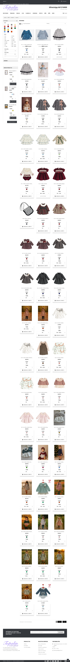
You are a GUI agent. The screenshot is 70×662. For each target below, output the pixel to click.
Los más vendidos (27, 647)
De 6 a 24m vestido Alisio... (27, 79)
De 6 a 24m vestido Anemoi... (59, 392)
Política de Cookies (41, 652)
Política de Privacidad (42, 650)
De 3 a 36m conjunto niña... (43, 601)
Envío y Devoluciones (42, 643)
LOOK (23, 13)
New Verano (5, 13)
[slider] (5, 56)
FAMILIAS (18, 13)
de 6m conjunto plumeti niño (15, 70)
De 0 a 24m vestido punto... (59, 427)
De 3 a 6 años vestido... (59, 44)
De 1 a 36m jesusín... (27, 601)
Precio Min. (10, 50)
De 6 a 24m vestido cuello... (26, 288)
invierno (6, 60)
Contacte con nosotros (42, 654)
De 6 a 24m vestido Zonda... (59, 288)
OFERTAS (40, 13)
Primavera (12, 13)
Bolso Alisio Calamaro (27, 218)
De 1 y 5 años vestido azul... (26, 44)
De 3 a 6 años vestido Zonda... (43, 288)
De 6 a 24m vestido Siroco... (43, 322)
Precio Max (10, 53)
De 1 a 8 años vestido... (59, 462)
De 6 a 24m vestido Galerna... (43, 218)
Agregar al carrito (13, 84)
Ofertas (25, 643)
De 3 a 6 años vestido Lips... (43, 114)
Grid (20, 23)
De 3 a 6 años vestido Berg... (26, 427)
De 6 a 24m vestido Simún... (26, 392)
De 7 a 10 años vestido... (27, 566)
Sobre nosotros (41, 649)
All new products (12, 121)
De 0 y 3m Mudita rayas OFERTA (15, 87)
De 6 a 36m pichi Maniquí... (59, 531)
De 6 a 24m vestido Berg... (43, 427)
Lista (21, 23)
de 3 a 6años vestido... (43, 148)
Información (56, 641)
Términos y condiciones (42, 647)
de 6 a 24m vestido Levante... (26, 148)
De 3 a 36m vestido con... (27, 462)
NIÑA (45, 13)
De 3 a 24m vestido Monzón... (43, 253)
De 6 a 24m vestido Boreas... (59, 218)
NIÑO (49, 13)
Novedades (26, 645)
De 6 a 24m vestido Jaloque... (59, 183)
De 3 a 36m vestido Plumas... (26, 531)
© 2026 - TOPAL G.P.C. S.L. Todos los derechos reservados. (13, 661)
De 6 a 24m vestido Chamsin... (27, 357)
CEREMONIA (35, 13)
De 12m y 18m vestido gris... (43, 44)
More (53, 13)
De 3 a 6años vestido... (43, 183)
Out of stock (43, 196)
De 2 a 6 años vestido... (43, 566)
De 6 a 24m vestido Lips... (59, 114)
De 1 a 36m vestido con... (43, 79)
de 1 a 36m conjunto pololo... (27, 183)
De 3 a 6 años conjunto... (43, 357)
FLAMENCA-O (28, 13)
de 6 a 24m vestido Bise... (59, 148)
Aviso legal (40, 645)
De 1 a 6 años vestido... (26, 496)
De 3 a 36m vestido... (59, 566)
